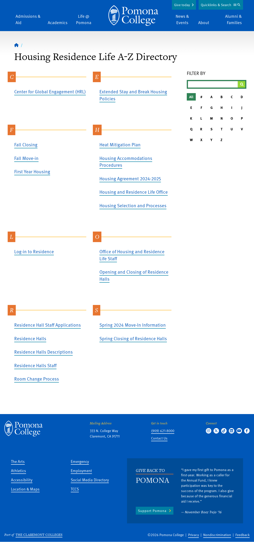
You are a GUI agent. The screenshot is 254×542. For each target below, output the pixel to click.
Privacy (193, 534)
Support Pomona (152, 510)
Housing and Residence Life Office (133, 191)
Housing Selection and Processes (132, 205)
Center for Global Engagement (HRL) (50, 91)
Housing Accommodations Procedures (125, 161)
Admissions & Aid (28, 19)
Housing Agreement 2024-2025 (130, 178)
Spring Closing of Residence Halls (133, 338)
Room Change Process (36, 378)
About (203, 22)
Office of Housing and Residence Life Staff (131, 255)
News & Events (182, 19)
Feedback (242, 534)
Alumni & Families (233, 19)
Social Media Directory (90, 480)
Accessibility (21, 480)
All (191, 96)
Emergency (80, 461)
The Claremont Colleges (39, 534)
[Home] (133, 15)
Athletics (18, 470)
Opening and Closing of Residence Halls (133, 275)
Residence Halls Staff (35, 365)
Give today (182, 4)
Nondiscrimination (217, 534)
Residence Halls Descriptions (43, 351)
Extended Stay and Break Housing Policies (133, 95)
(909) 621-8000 (162, 430)
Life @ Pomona (83, 19)
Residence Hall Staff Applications (47, 324)
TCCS (75, 489)
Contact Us (159, 438)
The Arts (18, 461)
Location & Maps (25, 489)
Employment (81, 470)
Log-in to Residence (34, 251)
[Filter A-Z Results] (213, 84)
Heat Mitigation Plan (120, 144)
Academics (57, 22)
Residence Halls (30, 338)
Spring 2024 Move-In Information (132, 324)
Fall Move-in (26, 158)
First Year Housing (32, 171)
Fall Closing (25, 144)
